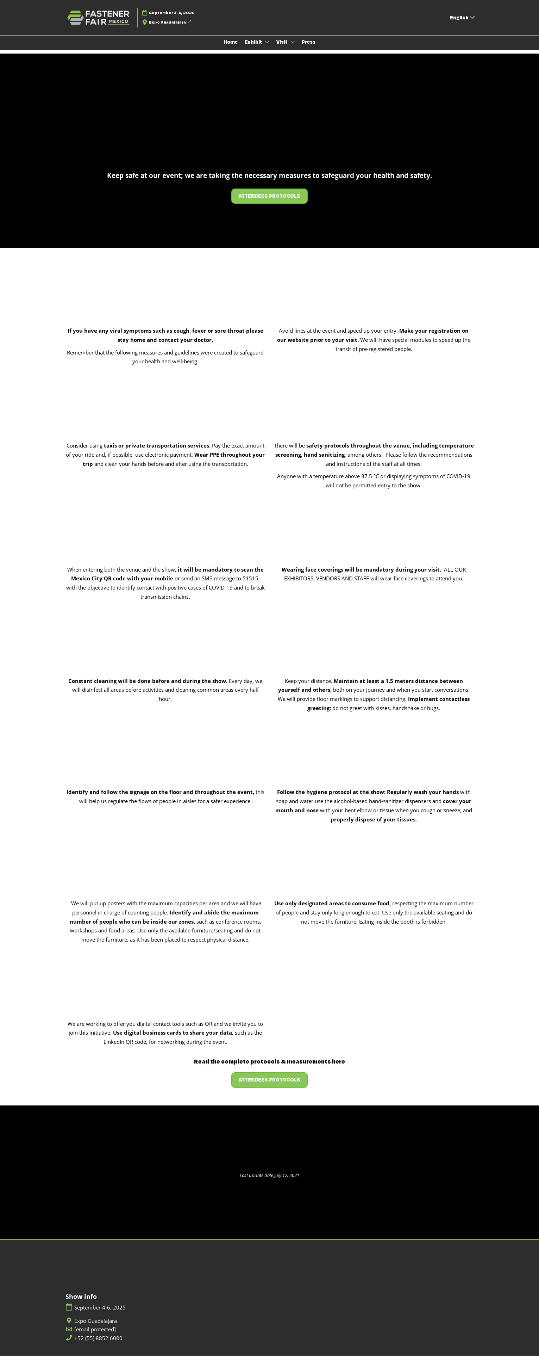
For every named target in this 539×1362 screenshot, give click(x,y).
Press (308, 48)
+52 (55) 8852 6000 (98, 1344)
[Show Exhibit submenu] (267, 48)
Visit (282, 48)
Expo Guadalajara (170, 29)
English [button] (462, 24)
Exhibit (254, 48)
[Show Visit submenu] (292, 48)
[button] (269, 202)
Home (231, 48)
